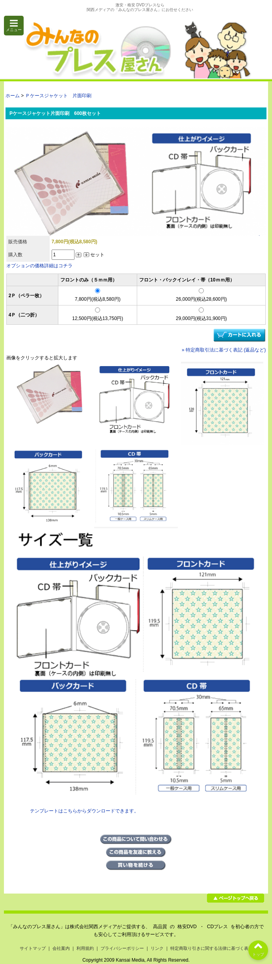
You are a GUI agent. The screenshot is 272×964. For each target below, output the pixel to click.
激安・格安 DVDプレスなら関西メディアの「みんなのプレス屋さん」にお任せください (140, 7)
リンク (157, 948)
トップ (258, 948)
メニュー (14, 25)
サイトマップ (33, 948)
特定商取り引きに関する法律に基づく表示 (211, 948)
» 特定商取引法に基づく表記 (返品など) (224, 350)
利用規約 (85, 948)
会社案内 (61, 948)
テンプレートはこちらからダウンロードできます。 (84, 811)
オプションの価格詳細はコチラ (39, 265)
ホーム (13, 95)
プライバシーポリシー (122, 948)
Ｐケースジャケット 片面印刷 (58, 95)
